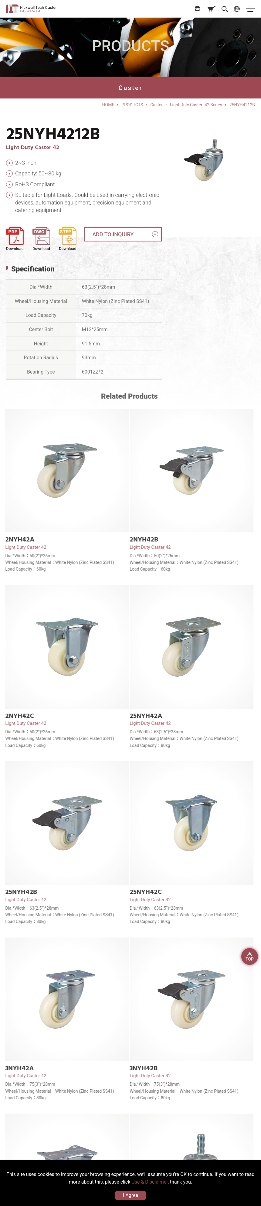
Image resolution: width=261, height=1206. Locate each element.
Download (15, 251)
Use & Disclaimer (149, 1182)
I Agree (130, 1195)
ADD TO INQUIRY (113, 237)
